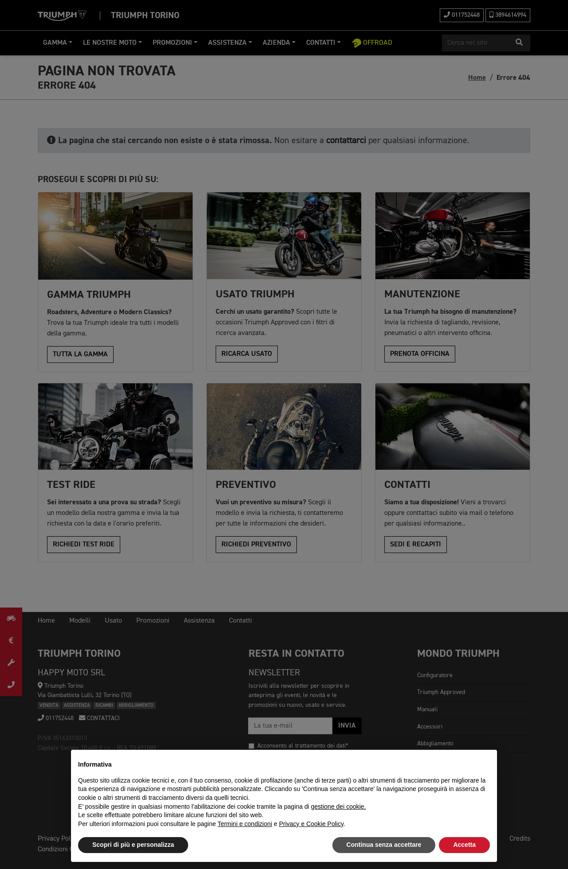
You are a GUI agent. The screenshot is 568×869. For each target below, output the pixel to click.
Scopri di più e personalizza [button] (133, 844)
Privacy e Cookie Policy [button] (311, 823)
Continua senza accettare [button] (384, 844)
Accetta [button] (464, 844)
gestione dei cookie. (338, 806)
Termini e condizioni (244, 823)
